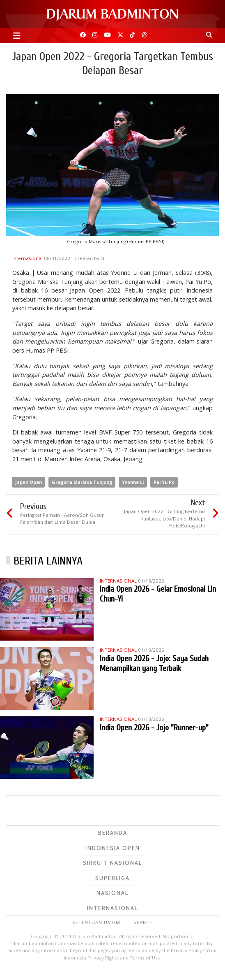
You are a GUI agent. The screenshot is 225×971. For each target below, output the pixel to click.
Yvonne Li (133, 482)
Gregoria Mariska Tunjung (82, 482)
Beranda (112, 832)
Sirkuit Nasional (112, 862)
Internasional (28, 258)
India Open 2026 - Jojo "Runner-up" (154, 727)
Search (143, 922)
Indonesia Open (112, 848)
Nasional (112, 893)
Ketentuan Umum (96, 922)
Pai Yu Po (164, 482)
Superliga (112, 878)
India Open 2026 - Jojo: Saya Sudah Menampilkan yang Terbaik (154, 663)
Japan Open (28, 482)
